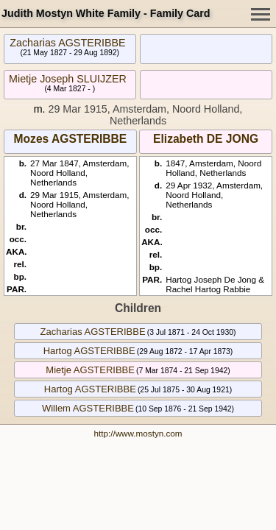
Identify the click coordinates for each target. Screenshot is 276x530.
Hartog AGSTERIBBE (89, 350)
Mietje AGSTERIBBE (90, 369)
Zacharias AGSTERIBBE (67, 43)
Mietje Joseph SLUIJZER (68, 79)
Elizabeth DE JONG (205, 138)
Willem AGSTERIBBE (88, 408)
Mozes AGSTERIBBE (70, 138)
